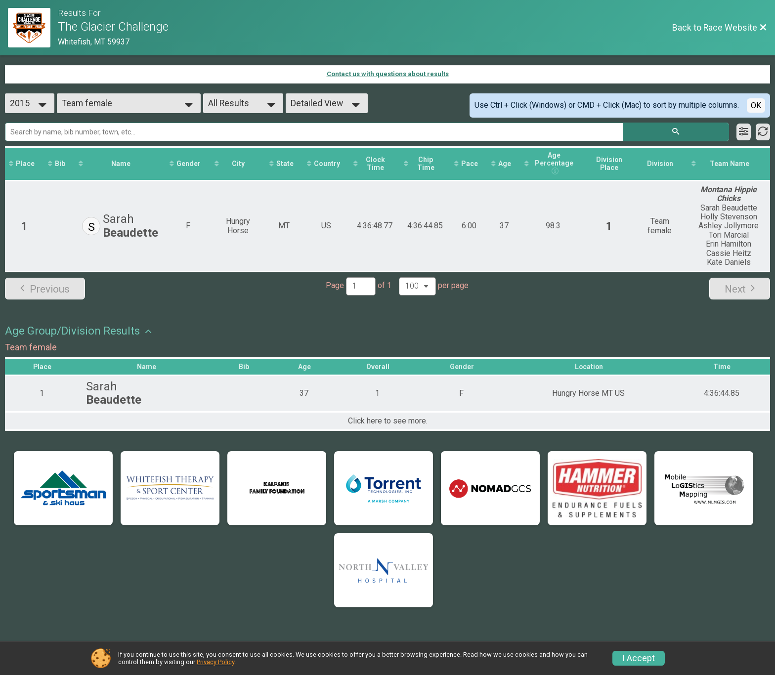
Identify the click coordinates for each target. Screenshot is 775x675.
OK (756, 105)
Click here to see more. (388, 421)
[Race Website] (33, 27)
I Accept (638, 658)
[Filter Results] (743, 132)
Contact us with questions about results (388, 74)
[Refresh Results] (763, 132)
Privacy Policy (215, 662)
